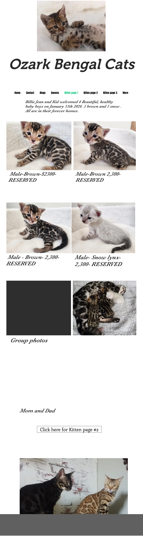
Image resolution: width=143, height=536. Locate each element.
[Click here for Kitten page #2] (69, 429)
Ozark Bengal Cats (71, 64)
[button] (38, 145)
